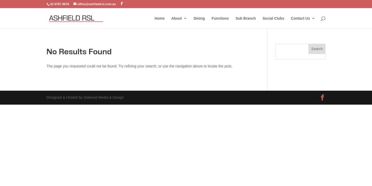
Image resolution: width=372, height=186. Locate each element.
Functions (220, 18)
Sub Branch (246, 18)
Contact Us (300, 18)
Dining (199, 18)
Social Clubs (273, 18)
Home (159, 18)
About (176, 18)
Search (317, 49)
